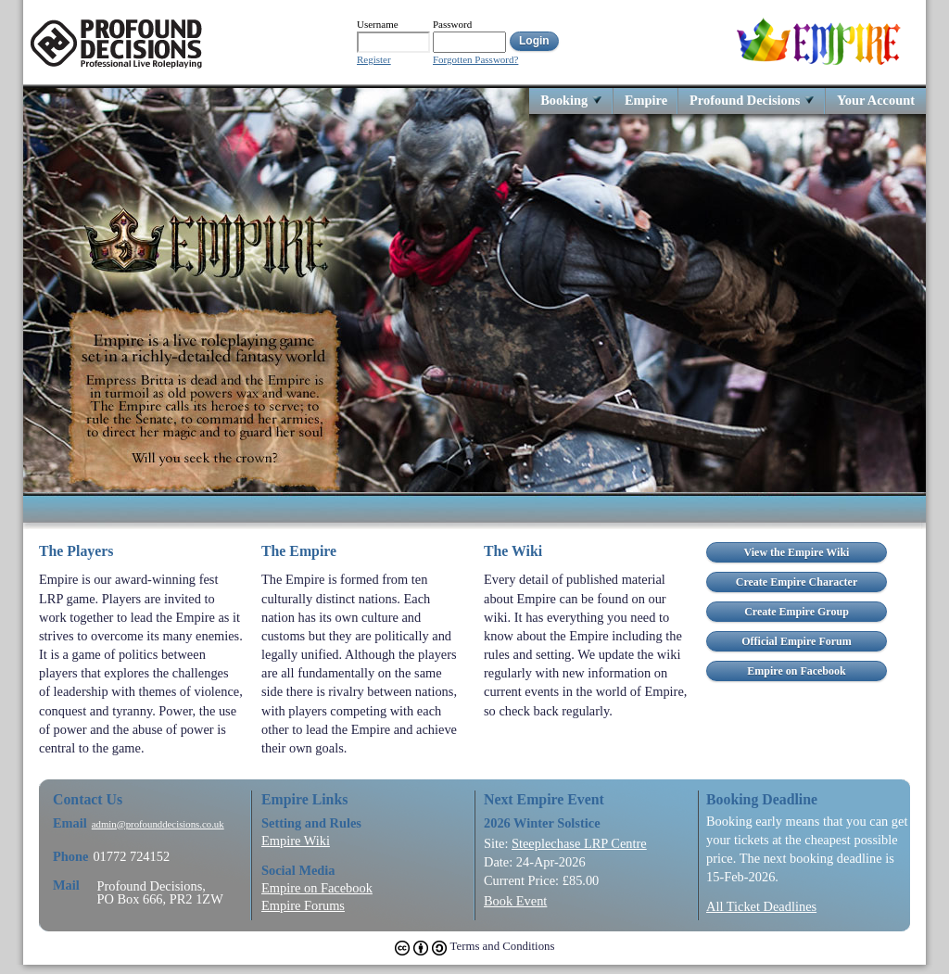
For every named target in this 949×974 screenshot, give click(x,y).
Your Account (876, 100)
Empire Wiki (295, 840)
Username (378, 24)
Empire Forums (303, 905)
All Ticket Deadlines (761, 906)
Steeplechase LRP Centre (579, 843)
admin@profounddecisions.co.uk (158, 824)
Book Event (515, 900)
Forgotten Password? (475, 60)
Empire (646, 100)
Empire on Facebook (317, 887)
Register (374, 60)
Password (452, 24)
